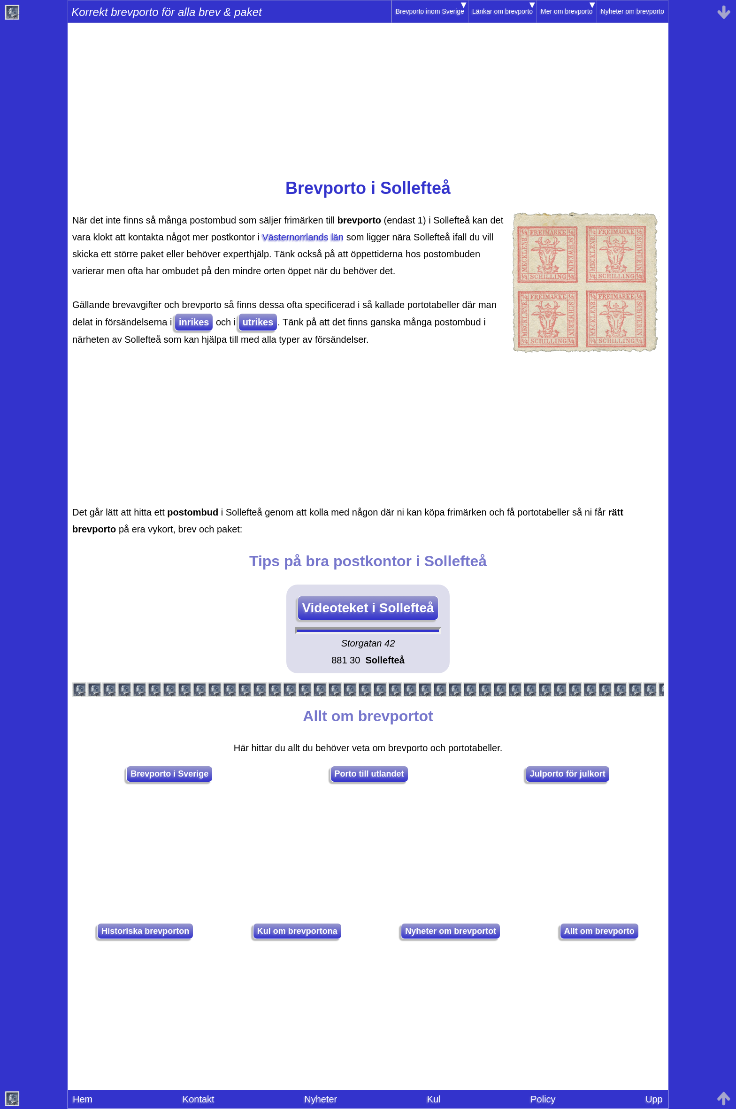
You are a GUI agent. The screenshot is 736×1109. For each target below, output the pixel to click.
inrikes (194, 322)
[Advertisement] (368, 103)
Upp (654, 1099)
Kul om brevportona (297, 931)
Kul (434, 1099)
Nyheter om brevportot (450, 931)
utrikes (258, 322)
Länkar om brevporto (502, 11)
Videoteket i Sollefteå (368, 608)
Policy (542, 1099)
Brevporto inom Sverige (430, 11)
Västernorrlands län (303, 237)
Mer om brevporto (566, 11)
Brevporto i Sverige (169, 773)
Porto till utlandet (369, 773)
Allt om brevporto (599, 931)
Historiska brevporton (145, 931)
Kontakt (199, 1099)
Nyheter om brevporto (632, 11)
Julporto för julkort (568, 773)
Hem (82, 1099)
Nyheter (320, 1099)
